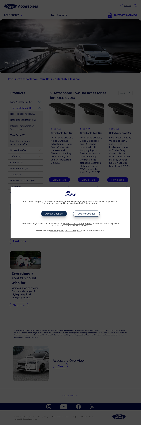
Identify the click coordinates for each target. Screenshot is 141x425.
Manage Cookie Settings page (77, 224)
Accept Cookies (54, 213)
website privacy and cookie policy (66, 231)
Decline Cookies (86, 213)
